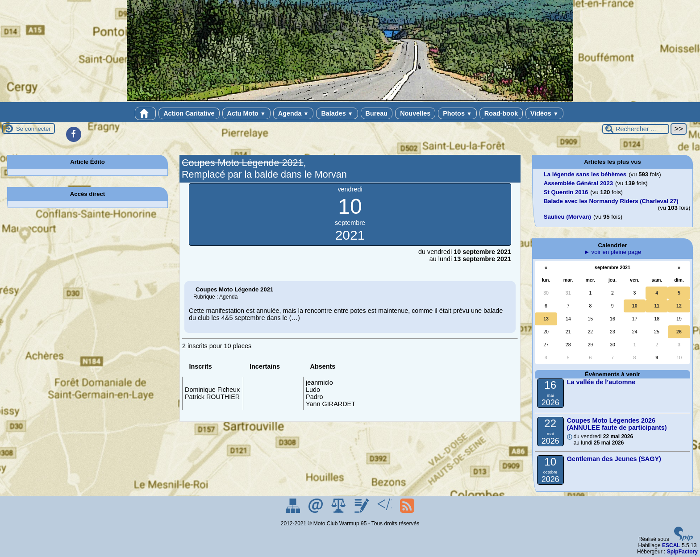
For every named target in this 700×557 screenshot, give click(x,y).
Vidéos (544, 113)
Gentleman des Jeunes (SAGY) (614, 458)
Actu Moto (246, 113)
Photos (457, 113)
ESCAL (671, 545)
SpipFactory (682, 552)
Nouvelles (415, 113)
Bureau (377, 113)
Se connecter (33, 128)
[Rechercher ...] (635, 129)
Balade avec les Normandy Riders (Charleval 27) (611, 201)
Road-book (501, 113)
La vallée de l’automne (601, 382)
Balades (337, 113)
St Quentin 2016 (566, 192)
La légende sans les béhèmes (585, 174)
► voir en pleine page (612, 252)
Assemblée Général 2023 (578, 183)
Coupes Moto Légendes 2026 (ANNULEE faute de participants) (617, 424)
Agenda (293, 113)
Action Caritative (188, 113)
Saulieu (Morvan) (567, 216)
